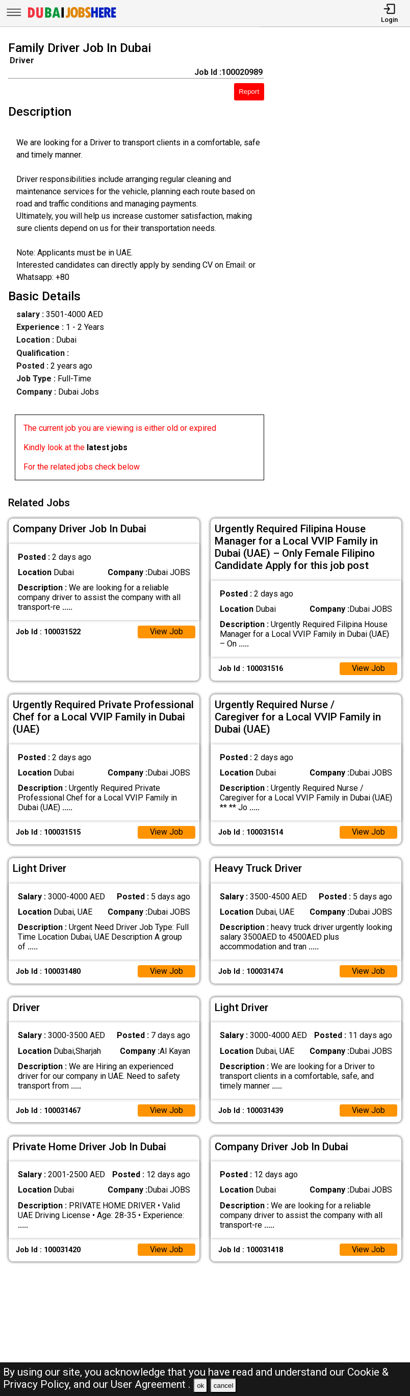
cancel (224, 1385)
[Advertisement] (342, 263)
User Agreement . (151, 1384)
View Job (166, 631)
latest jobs (107, 447)
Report (249, 91)
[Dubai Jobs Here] (72, 17)
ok (200, 1385)
